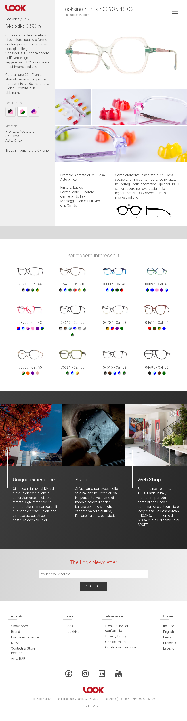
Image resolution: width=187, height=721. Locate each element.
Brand (15, 632)
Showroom (19, 626)
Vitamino (98, 706)
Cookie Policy (115, 642)
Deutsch (169, 637)
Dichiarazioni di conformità (116, 628)
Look (69, 626)
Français (169, 643)
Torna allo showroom (75, 15)
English (168, 632)
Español (169, 648)
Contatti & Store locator (23, 650)
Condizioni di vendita (120, 647)
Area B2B (18, 658)
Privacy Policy (116, 636)
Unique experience (25, 637)
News (15, 643)
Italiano (168, 626)
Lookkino (73, 632)
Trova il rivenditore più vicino (27, 150)
